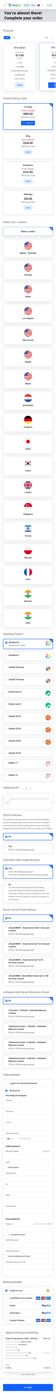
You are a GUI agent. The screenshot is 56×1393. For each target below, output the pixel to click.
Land (8, 1162)
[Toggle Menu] (5, 5)
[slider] (7, 799)
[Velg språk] (40, 5)
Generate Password (16, 1235)
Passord (9, 1224)
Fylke (8, 1195)
